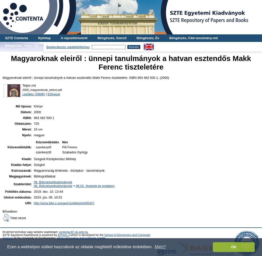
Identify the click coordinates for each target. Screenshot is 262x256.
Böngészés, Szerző (111, 38)
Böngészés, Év (148, 38)
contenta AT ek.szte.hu (73, 231)
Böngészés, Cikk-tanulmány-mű (193, 38)
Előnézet (54, 94)
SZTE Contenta (16, 38)
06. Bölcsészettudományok (53, 182)
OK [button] (234, 247)
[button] (6, 218)
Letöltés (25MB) (33, 94)
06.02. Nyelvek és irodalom (95, 186)
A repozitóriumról (74, 38)
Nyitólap (44, 38)
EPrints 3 (64, 234)
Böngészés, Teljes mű (21, 45)
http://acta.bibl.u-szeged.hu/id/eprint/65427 (64, 203)
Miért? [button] (160, 247)
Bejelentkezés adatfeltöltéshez (68, 47)
